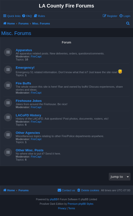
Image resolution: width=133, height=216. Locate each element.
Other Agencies (28, 133)
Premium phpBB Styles (80, 204)
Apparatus (24, 50)
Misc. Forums (16, 33)
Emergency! (25, 67)
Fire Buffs (23, 83)
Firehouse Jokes (29, 101)
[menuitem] (27, 16)
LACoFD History (28, 115)
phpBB (53, 199)
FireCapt (36, 56)
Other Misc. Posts (29, 150)
